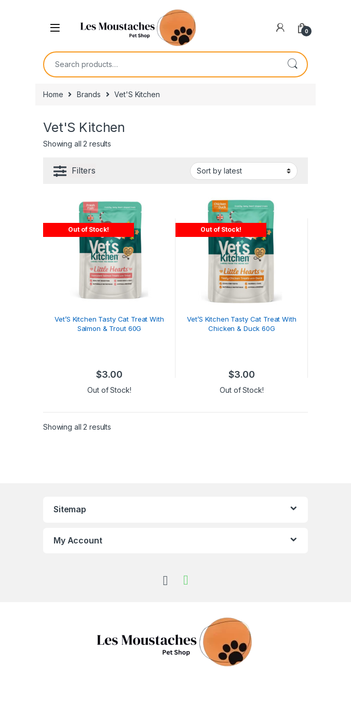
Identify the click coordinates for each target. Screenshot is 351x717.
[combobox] (161, 64)
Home (53, 94)
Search (292, 64)
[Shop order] (244, 171)
